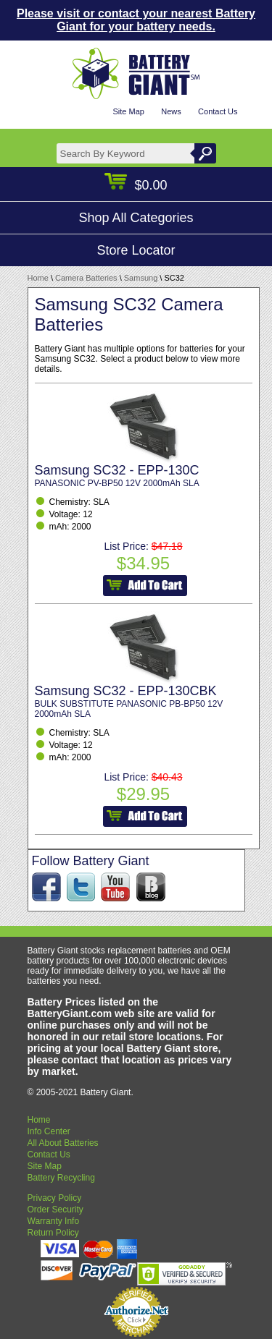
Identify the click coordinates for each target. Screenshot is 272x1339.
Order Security (55, 1209)
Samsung (140, 277)
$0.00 (135, 185)
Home (38, 277)
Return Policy (53, 1233)
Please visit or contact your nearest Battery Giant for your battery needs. (136, 20)
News (171, 111)
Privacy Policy (55, 1198)
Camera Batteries (86, 277)
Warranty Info (54, 1221)
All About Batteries (63, 1143)
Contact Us (217, 111)
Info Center (49, 1131)
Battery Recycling (61, 1178)
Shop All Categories (135, 218)
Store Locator (135, 250)
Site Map (128, 111)
